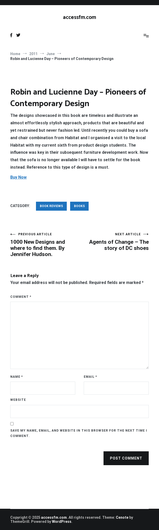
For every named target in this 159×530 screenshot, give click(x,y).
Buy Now (18, 177)
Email (90, 377)
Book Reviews (51, 206)
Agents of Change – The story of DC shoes (114, 241)
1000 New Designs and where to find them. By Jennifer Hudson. (45, 244)
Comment (20, 297)
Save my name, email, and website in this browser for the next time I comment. (78, 433)
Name (16, 377)
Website (18, 400)
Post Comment (126, 458)
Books (79, 206)
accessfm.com (79, 17)
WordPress (61, 521)
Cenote (122, 517)
